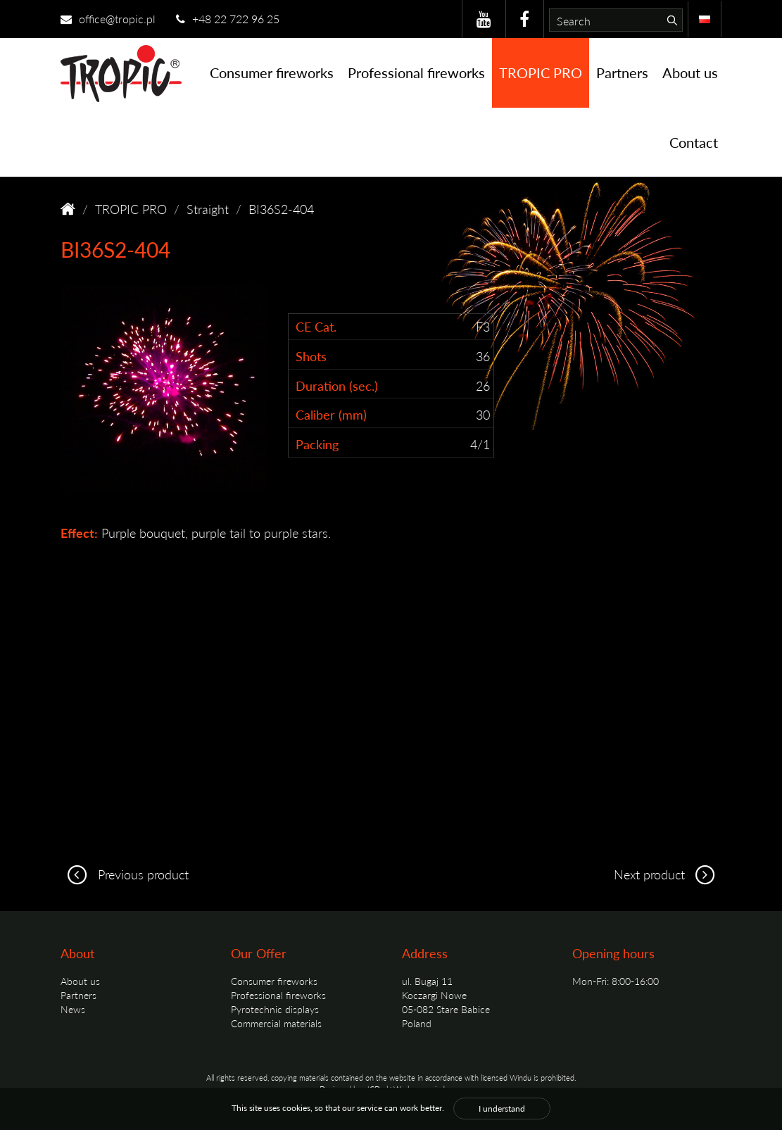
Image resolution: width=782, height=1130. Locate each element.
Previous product (125, 874)
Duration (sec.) (337, 385)
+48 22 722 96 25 (227, 19)
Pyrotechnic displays (275, 1009)
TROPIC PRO (540, 72)
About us (690, 72)
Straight (208, 209)
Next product (668, 874)
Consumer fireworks (272, 72)
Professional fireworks (416, 72)
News (73, 1009)
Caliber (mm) (331, 414)
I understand (502, 1109)
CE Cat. (316, 326)
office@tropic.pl (108, 19)
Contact (693, 142)
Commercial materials (276, 1023)
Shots (311, 356)
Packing (317, 444)
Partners (622, 72)
